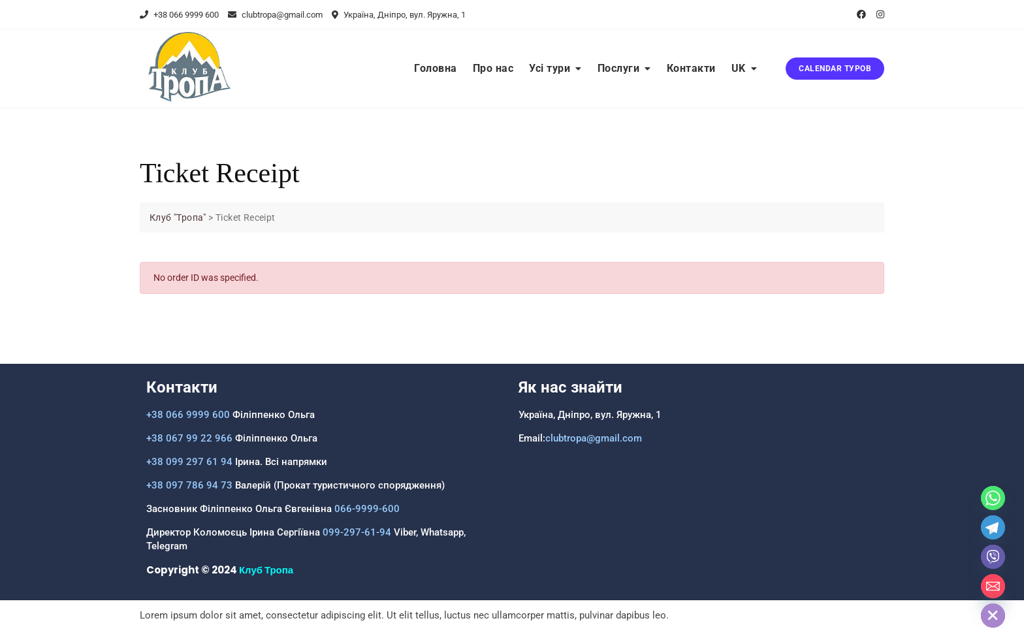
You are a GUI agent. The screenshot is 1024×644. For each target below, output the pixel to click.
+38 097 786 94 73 (189, 485)
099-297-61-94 (357, 532)
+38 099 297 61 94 (189, 462)
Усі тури (549, 68)
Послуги (619, 68)
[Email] (993, 586)
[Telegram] (993, 527)
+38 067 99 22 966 (189, 438)
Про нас (493, 68)
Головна (435, 68)
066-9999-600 (366, 509)
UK (738, 68)
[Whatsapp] (993, 498)
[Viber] (993, 557)
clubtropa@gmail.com (275, 15)
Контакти (691, 68)
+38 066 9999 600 (179, 15)
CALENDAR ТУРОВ (835, 68)
